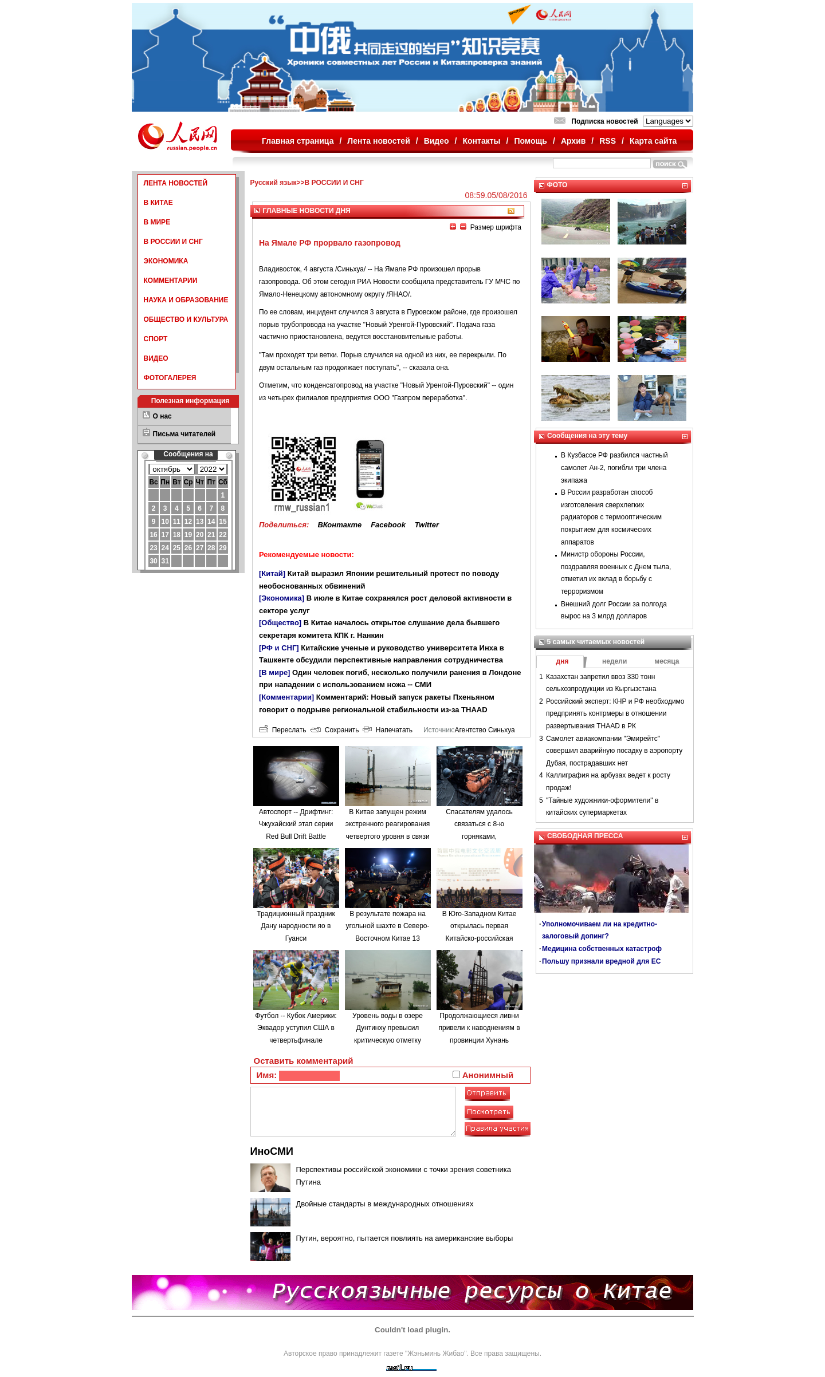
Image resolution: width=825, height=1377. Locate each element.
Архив (573, 140)
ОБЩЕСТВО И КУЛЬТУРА (186, 319)
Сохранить (334, 730)
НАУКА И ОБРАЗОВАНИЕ (186, 300)
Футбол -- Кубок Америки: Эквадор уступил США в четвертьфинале (295, 1028)
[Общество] (280, 622)
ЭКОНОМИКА (166, 261)
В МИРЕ (157, 222)
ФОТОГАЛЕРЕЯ (170, 378)
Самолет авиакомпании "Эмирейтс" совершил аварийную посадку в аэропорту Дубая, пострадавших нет (614, 751)
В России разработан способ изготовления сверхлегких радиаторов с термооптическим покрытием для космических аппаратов (611, 517)
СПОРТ (156, 339)
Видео (436, 140)
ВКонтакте (339, 524)
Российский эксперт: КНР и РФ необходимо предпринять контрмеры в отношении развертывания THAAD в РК (615, 713)
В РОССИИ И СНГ (173, 242)
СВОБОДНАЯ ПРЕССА (585, 836)
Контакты (482, 140)
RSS (607, 140)
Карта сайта (653, 140)
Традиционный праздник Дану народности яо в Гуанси (296, 926)
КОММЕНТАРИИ (171, 281)
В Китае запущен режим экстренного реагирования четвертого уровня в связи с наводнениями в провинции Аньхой (387, 836)
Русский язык (273, 183)
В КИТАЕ (158, 203)
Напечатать (387, 730)
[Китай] (272, 573)
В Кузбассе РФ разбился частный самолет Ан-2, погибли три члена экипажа (614, 467)
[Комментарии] (286, 697)
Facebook (388, 524)
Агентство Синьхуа (484, 730)
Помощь (530, 140)
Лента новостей (378, 140)
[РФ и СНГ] (279, 648)
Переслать (282, 730)
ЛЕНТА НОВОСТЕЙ (176, 183)
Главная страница (297, 140)
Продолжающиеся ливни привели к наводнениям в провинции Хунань (479, 1028)
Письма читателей (184, 434)
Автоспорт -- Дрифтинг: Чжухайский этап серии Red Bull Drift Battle (296, 824)
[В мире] (274, 672)
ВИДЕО (156, 358)
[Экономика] (281, 598)
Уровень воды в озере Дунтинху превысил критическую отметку (387, 1028)
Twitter (427, 524)
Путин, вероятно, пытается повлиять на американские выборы (404, 1238)
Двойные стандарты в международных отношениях (385, 1204)
